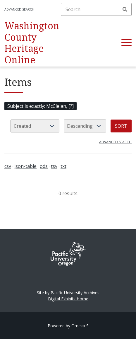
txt (63, 166)
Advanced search (19, 9)
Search (125, 9)
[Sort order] (85, 126)
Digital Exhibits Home (68, 298)
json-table (25, 166)
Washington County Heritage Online (31, 42)
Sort (121, 126)
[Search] (96, 9)
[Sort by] (35, 126)
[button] (126, 43)
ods (44, 166)
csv (7, 166)
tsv (54, 166)
